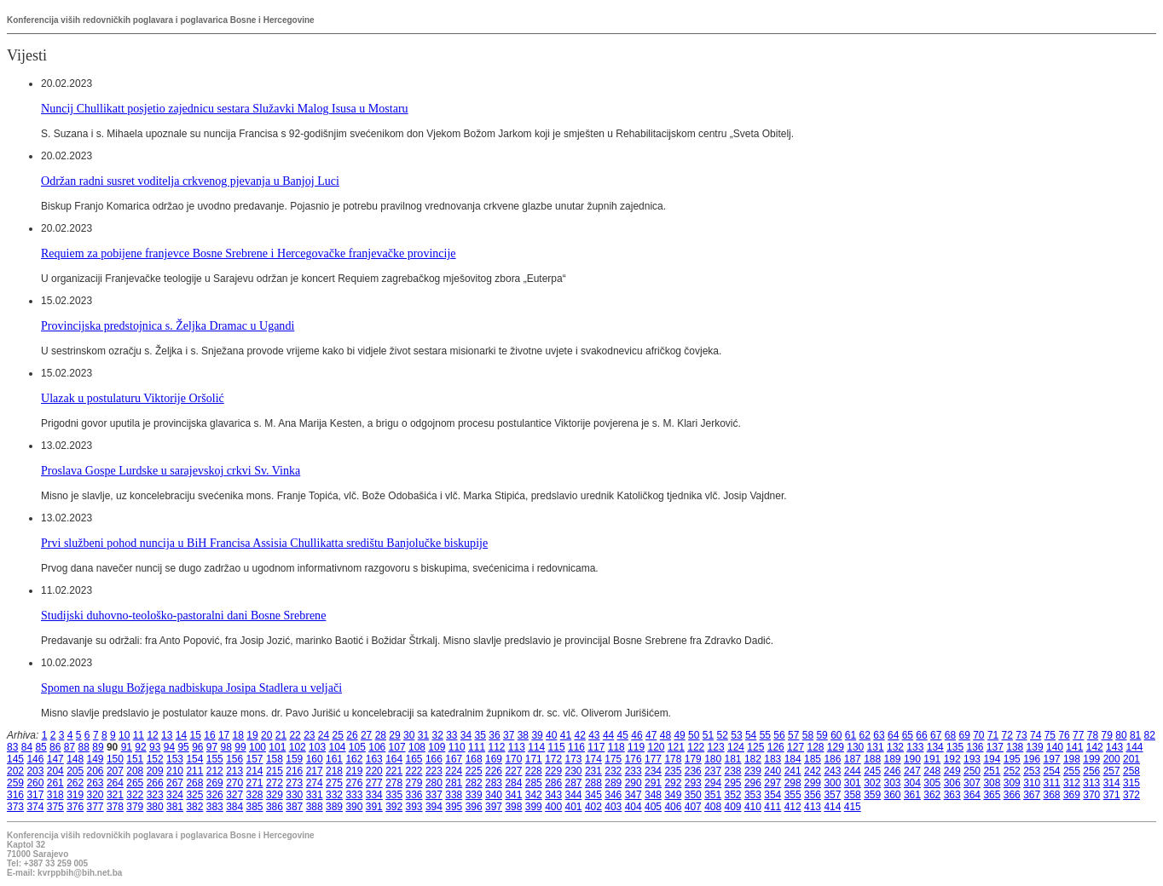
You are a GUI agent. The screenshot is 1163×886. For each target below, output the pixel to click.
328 (254, 795)
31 (423, 735)
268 (194, 783)
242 (812, 771)
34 (466, 735)
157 (254, 759)
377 (95, 807)
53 (736, 735)
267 (174, 783)
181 (733, 759)
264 (115, 783)
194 (991, 759)
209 (155, 771)
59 (821, 735)
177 (653, 759)
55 (765, 735)
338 (453, 795)
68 (950, 735)
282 (474, 783)
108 (416, 747)
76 (1063, 735)
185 (812, 759)
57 (793, 735)
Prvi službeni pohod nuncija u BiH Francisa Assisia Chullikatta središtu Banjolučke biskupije (264, 542)
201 (1131, 759)
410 (752, 807)
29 (394, 735)
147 (55, 759)
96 (197, 747)
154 (194, 759)
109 (436, 747)
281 (453, 783)
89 (97, 747)
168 (474, 759)
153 (174, 759)
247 (912, 771)
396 (474, 807)
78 (1092, 735)
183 (772, 759)
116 (576, 747)
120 (655, 747)
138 (1014, 747)
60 (836, 735)
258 (1131, 771)
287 (573, 783)
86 (55, 747)
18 (238, 735)
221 (393, 771)
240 (772, 771)
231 (593, 771)
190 (912, 759)
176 (633, 759)
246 (892, 771)
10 (124, 735)
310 (1031, 783)
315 (1131, 783)
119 (636, 747)
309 (1012, 783)
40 (551, 735)
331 (314, 795)
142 (1094, 747)
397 (493, 807)
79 (1107, 735)
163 (374, 759)
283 (493, 783)
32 (437, 735)
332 (334, 795)
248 (931, 771)
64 (893, 735)
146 (34, 759)
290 (633, 783)
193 (972, 759)
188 (872, 759)
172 (553, 759)
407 (693, 807)
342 (533, 795)
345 (593, 795)
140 (1054, 747)
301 (852, 783)
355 (792, 795)
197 (1052, 759)
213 (234, 771)
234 (653, 771)
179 (693, 759)
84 (26, 747)
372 (1131, 795)
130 (855, 747)
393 (414, 807)
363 (952, 795)
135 (954, 747)
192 (952, 759)
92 (140, 747)
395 (453, 807)
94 (169, 747)
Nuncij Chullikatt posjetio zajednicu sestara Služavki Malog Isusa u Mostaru (224, 108)
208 (134, 771)
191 (931, 759)
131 (875, 747)
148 (75, 759)
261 (55, 783)
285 (533, 783)
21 (280, 735)
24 (323, 735)
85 (40, 747)
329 (274, 795)
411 (772, 807)
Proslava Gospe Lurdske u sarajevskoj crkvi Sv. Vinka (170, 470)
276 (353, 783)
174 (593, 759)
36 (494, 735)
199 (1091, 759)
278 (393, 783)
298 (792, 783)
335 (393, 795)
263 (95, 783)
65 (907, 735)
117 (596, 747)
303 (892, 783)
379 (134, 807)
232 (613, 771)
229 (553, 771)
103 (317, 747)
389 (334, 807)
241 (792, 771)
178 (672, 759)
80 (1120, 735)
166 (434, 759)
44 (608, 735)
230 (573, 771)
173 (573, 759)
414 (832, 807)
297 (772, 783)
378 (115, 807)
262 (75, 783)
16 (209, 735)
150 (115, 759)
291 (653, 783)
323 (155, 795)
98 (226, 747)
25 (338, 735)
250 (972, 771)
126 (775, 747)
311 (1052, 783)
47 (651, 735)
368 (1052, 795)
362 (931, 795)
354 (772, 795)
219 (353, 771)
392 (393, 807)
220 (374, 771)
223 (434, 771)
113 (516, 747)
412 (792, 807)
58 (807, 735)
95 (182, 747)
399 (533, 807)
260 (34, 783)
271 (254, 783)
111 (476, 747)
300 (832, 783)
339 (474, 795)
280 (434, 783)
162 (353, 759)
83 (12, 747)
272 (274, 783)
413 (812, 807)
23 (309, 735)
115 (556, 747)
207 (115, 771)
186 (832, 759)
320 (95, 795)
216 (294, 771)
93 (154, 747)
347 (633, 795)
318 (55, 795)
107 (397, 747)
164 (393, 759)
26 (351, 735)
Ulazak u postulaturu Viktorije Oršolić (132, 398)
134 (935, 747)
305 (931, 783)
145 (15, 759)
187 (852, 759)
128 (815, 747)
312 (1071, 783)
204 (55, 771)
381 (174, 807)
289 (613, 783)
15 (195, 735)
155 (214, 759)
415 (852, 807)
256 (1091, 771)
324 (174, 795)
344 (573, 795)
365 (991, 795)
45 (622, 735)
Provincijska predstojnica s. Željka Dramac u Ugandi (167, 325)
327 (234, 795)
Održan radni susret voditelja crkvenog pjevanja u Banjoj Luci (190, 180)
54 (750, 735)
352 (733, 795)
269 (214, 783)
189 (892, 759)
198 (1071, 759)
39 (536, 735)
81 (1135, 735)
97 (211, 747)
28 (380, 735)
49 (679, 735)
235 (672, 771)
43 (593, 735)
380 (155, 807)
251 (991, 771)
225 (474, 771)
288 (593, 783)
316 (15, 795)
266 (155, 783)
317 (34, 795)
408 (712, 807)
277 (374, 783)
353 (752, 795)
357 (832, 795)
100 (257, 747)
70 (978, 735)
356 (812, 795)
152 (155, 759)
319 (75, 795)
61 (850, 735)
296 (752, 783)
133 (914, 747)
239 (752, 771)
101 (277, 747)
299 (812, 783)
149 (95, 759)
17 (223, 735)
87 (69, 747)
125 (755, 747)
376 (75, 807)
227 (513, 771)
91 (126, 747)
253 (1031, 771)
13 (166, 735)
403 (613, 807)
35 (480, 735)
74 (1035, 735)
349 (672, 795)
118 (616, 747)
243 (832, 771)
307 (972, 783)
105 (357, 747)
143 (1114, 747)
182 (752, 759)
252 (1012, 771)
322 (134, 795)
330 (294, 795)
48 (665, 735)
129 (835, 747)
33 (451, 735)
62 (865, 735)
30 (408, 735)
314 (1111, 783)
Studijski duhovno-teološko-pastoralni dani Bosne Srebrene (183, 615)
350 (693, 795)
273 (294, 783)
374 (34, 807)
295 (733, 783)
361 (912, 795)
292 (672, 783)
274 (314, 783)
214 (254, 771)
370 (1091, 795)
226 (493, 771)
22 (294, 735)
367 (1031, 795)
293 (693, 783)
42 (579, 735)
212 (214, 771)
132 (895, 747)
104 (336, 747)
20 (266, 735)
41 (565, 735)
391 (374, 807)
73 (1021, 735)
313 (1091, 783)
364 (972, 795)
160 (314, 759)
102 (297, 747)
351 (712, 795)
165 (414, 759)
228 (533, 771)
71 (992, 735)
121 (676, 747)
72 (1007, 735)
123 (716, 747)
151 (134, 759)
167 (453, 759)
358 (852, 795)
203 (34, 771)
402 (593, 807)
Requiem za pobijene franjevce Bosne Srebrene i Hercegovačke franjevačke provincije (248, 253)
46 (636, 735)
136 (974, 747)
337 (434, 795)
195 (1012, 759)
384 (234, 807)
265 (134, 783)
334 (374, 795)
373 (15, 807)
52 (722, 735)
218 (334, 771)
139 (1035, 747)
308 (991, 783)
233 (633, 771)
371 (1111, 795)
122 (695, 747)
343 (553, 795)
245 (872, 771)
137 (995, 747)
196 (1031, 759)
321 (115, 795)
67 (935, 735)
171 (533, 759)
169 (493, 759)
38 (523, 735)
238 (733, 771)
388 (314, 807)
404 (633, 807)
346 (613, 795)
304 (912, 783)
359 (872, 795)
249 (952, 771)
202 (15, 771)
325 (194, 795)
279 (414, 783)
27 (366, 735)
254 (1052, 771)
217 (314, 771)
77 (1078, 735)
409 (733, 807)
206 (95, 771)
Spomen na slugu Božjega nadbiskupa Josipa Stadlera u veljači (191, 687)
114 (536, 747)
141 (1074, 747)
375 (55, 807)
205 (75, 771)
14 (181, 735)
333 (353, 795)
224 (453, 771)
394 (434, 807)
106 (376, 747)
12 (152, 735)
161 (334, 759)
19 (251, 735)
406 (672, 807)
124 (735, 747)
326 (214, 795)
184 (792, 759)
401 (573, 807)
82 (1149, 735)
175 (613, 759)
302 (872, 783)
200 (1111, 759)
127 (795, 747)
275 (334, 783)
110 (457, 747)
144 (1134, 747)
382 (194, 807)
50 (693, 735)
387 (294, 807)
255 (1071, 771)
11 (138, 735)
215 (274, 771)
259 (15, 783)
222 (414, 771)
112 (496, 747)
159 (294, 759)
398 (513, 807)
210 (174, 771)
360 (892, 795)
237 (712, 771)
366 (1012, 795)
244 (852, 771)
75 (1050, 735)
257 (1111, 771)
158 (274, 759)
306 (952, 783)
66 (921, 735)
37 (508, 735)
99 (240, 747)
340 (493, 795)
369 (1071, 795)
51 (708, 735)
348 (653, 795)
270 (234, 783)
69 (963, 735)
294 (712, 783)
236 (693, 771)
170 (513, 759)
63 (878, 735)
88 (84, 747)
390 (353, 807)
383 (214, 807)
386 (274, 807)
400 (553, 807)
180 (712, 759)
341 (513, 795)
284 (513, 783)
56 (778, 735)
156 (234, 759)
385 (254, 807)
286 (553, 783)
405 (653, 807)
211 (194, 771)
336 (414, 795)
